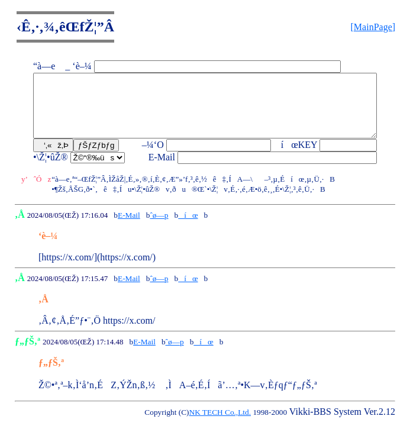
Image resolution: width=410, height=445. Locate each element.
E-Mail (129, 227)
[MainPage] (373, 27)
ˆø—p (159, 227)
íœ (188, 227)
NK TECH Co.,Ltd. (220, 424)
